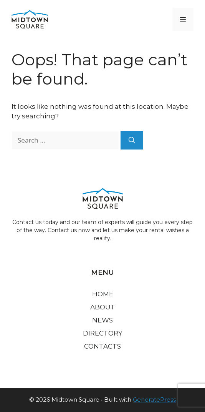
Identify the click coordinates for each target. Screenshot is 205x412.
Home (102, 294)
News (102, 320)
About (102, 307)
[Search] (132, 140)
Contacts (102, 346)
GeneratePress (154, 399)
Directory (102, 333)
